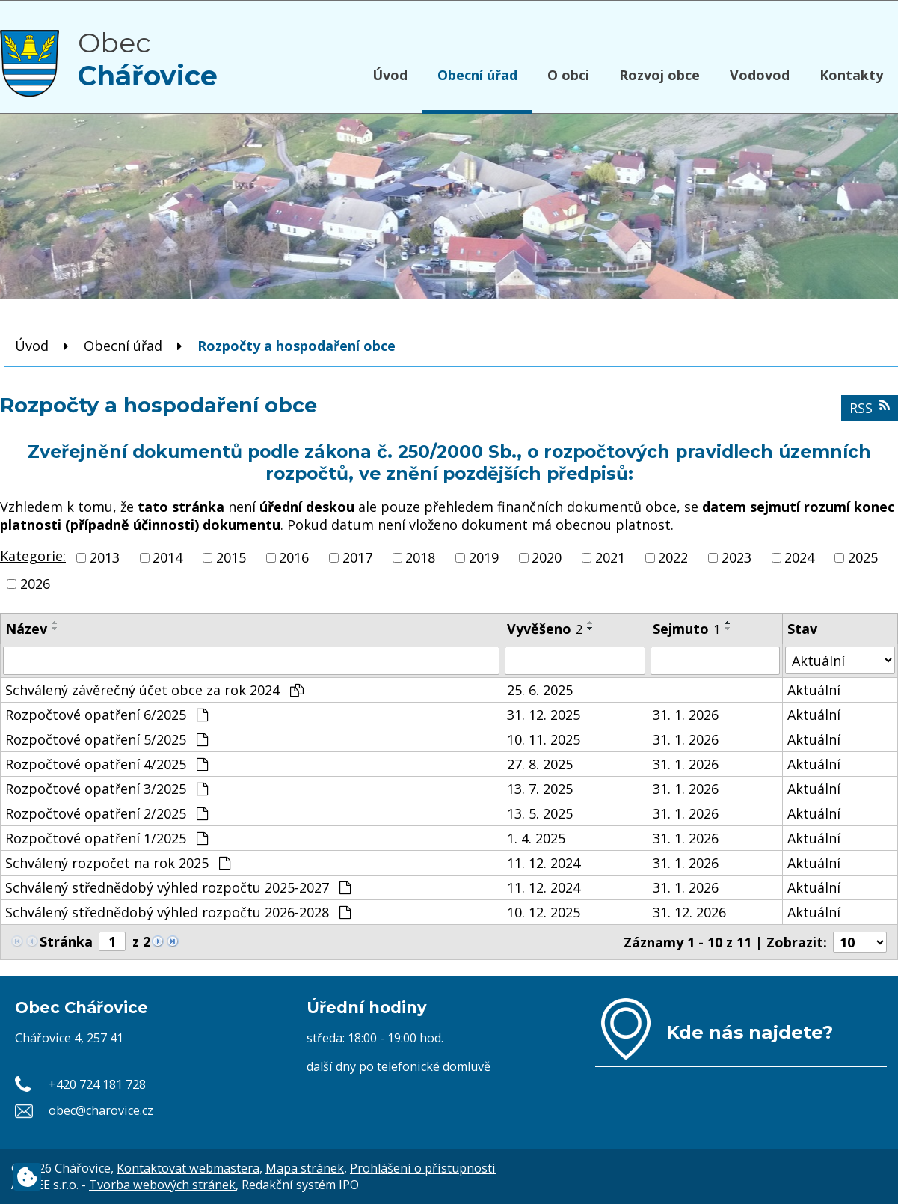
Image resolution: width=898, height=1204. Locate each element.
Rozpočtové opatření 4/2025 (106, 764)
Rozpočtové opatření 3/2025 (106, 789)
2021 (610, 557)
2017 (357, 557)
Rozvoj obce (659, 75)
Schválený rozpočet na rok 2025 (117, 863)
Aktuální (813, 690)
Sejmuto (686, 629)
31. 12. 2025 (543, 715)
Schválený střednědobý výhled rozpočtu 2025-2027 (178, 887)
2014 (167, 557)
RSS (869, 408)
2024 (799, 557)
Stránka (66, 941)
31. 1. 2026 (686, 715)
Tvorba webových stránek (162, 1184)
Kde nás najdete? (749, 1032)
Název (26, 629)
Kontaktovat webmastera (188, 1168)
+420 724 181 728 (97, 1084)
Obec (148, 59)
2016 (294, 557)
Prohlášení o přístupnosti (423, 1168)
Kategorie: (33, 556)
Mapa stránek (304, 1168)
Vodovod (760, 75)
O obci (568, 75)
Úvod (390, 75)
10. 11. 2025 (543, 739)
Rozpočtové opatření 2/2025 (106, 813)
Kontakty (851, 75)
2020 (547, 557)
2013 (105, 557)
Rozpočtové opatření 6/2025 (106, 715)
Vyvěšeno (544, 629)
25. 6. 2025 (540, 690)
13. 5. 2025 (540, 813)
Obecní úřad (477, 75)
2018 (420, 557)
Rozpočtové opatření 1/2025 (106, 838)
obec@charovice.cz (101, 1110)
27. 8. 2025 (540, 764)
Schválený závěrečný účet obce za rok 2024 (154, 690)
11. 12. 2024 (543, 863)
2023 (736, 557)
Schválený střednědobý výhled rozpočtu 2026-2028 (178, 912)
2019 (484, 557)
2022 (673, 557)
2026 (35, 584)
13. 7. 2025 (540, 789)
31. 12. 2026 (689, 912)
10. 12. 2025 (543, 912)
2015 (231, 557)
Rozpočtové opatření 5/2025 (106, 739)
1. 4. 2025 (536, 838)
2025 (863, 557)
